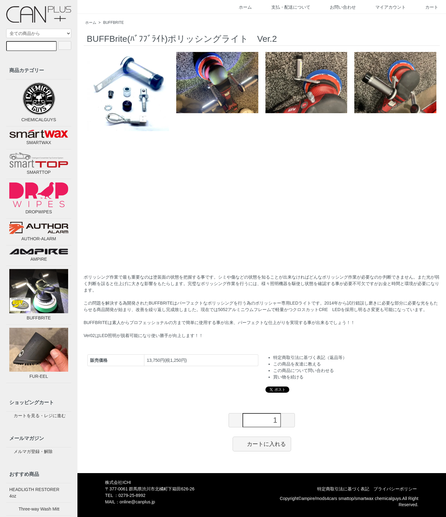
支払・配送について (286, 7)
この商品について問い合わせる (303, 370)
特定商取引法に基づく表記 (343, 488)
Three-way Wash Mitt (34, 508)
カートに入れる (262, 443)
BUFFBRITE (113, 22)
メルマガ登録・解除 (29, 451)
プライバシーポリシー (395, 488)
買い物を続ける (288, 376)
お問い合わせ (338, 7)
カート (427, 7)
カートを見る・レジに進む (36, 415)
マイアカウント (386, 7)
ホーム (241, 7)
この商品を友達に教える (297, 363)
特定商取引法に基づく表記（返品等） (310, 357)
